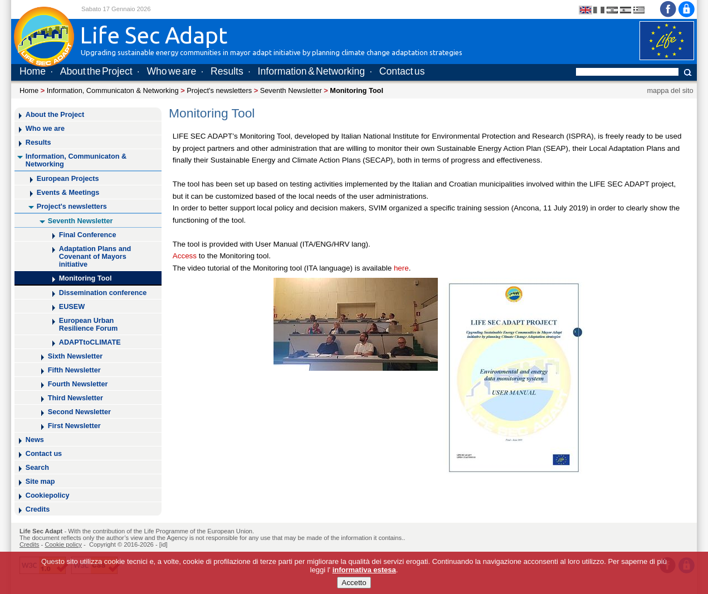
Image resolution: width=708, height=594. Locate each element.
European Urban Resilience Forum (88, 324)
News (35, 440)
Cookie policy (63, 544)
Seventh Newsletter (291, 90)
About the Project (96, 71)
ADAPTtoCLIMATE (90, 342)
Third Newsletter (75, 398)
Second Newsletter (79, 412)
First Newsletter (74, 426)
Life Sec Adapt (40, 531)
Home (32, 71)
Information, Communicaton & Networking (113, 90)
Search (37, 468)
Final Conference (87, 235)
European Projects (68, 179)
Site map (40, 481)
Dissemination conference (103, 293)
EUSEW (72, 307)
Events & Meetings (68, 193)
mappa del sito (670, 90)
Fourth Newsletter (78, 384)
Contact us (402, 71)
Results (227, 71)
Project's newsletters (219, 90)
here (401, 268)
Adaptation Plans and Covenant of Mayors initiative (95, 256)
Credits (38, 509)
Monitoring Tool (85, 278)
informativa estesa (364, 571)
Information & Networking (311, 71)
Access (186, 256)
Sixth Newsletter (75, 356)
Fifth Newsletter (74, 370)
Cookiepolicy (48, 495)
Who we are (171, 71)
